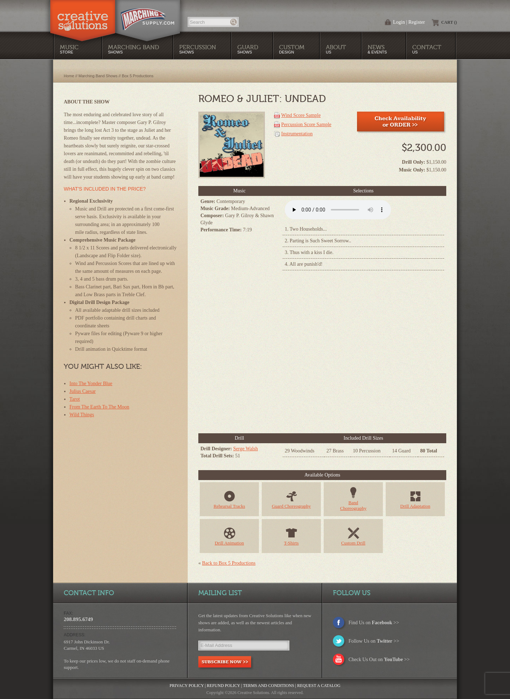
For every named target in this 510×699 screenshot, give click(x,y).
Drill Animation (229, 543)
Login (399, 22)
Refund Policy (223, 685)
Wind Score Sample (301, 115)
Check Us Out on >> (379, 659)
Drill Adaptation (415, 506)
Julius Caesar (82, 391)
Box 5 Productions (137, 76)
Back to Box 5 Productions (229, 563)
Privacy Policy (187, 685)
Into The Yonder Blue (90, 383)
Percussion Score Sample (306, 124)
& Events (377, 49)
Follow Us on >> (373, 641)
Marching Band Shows (98, 76)
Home (69, 76)
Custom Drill (353, 543)
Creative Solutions (82, 15)
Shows (197, 49)
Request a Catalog (318, 685)
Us (336, 49)
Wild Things (81, 414)
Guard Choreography (291, 506)
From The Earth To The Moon (99, 407)
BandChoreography (353, 505)
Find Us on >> (373, 622)
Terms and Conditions (268, 685)
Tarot (74, 399)
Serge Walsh (245, 448)
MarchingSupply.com (147, 15)
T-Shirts (291, 543)
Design (292, 49)
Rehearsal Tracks (229, 506)
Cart (449, 22)
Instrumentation (297, 133)
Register (416, 22)
